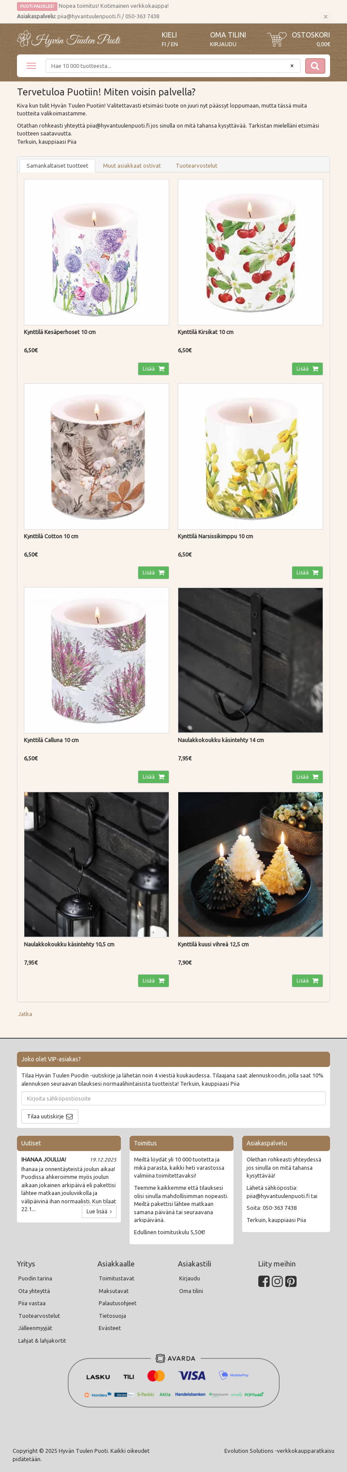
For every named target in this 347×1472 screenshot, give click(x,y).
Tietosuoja (112, 1316)
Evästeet (110, 1328)
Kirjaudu (223, 44)
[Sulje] (325, 17)
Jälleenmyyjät (35, 1328)
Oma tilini (228, 35)
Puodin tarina (35, 1278)
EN (174, 44)
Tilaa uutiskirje (45, 1116)
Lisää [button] (149, 368)
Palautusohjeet (118, 1303)
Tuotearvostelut (196, 165)
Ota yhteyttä (34, 1291)
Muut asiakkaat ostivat (132, 165)
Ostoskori (311, 35)
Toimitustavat (116, 1278)
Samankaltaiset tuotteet (57, 165)
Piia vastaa (32, 1303)
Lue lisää (99, 1211)
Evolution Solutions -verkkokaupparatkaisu (279, 1451)
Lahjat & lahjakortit (42, 1340)
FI (164, 44)
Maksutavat (114, 1291)
